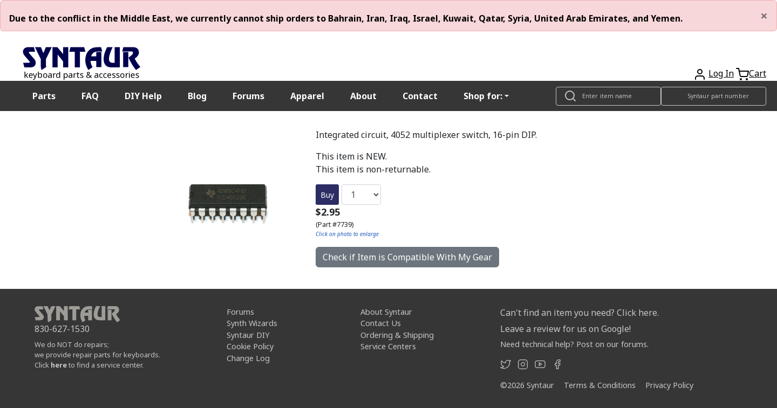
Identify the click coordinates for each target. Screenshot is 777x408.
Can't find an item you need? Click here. (579, 313)
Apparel (307, 96)
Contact (420, 96)
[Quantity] (361, 194)
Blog (197, 96)
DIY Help (143, 96)
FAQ (90, 96)
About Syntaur (386, 312)
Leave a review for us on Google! (565, 329)
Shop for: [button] (483, 96)
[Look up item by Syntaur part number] (713, 96)
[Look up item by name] (608, 96)
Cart (757, 73)
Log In (721, 73)
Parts (44, 96)
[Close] (764, 15)
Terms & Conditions (600, 385)
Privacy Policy (669, 385)
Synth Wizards (252, 323)
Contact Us (380, 323)
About (363, 96)
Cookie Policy (250, 346)
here (59, 365)
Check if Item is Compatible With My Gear (407, 257)
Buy (327, 195)
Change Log (248, 358)
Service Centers (388, 346)
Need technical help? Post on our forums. (574, 344)
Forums (248, 96)
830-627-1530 (62, 329)
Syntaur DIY (248, 335)
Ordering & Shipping (397, 335)
